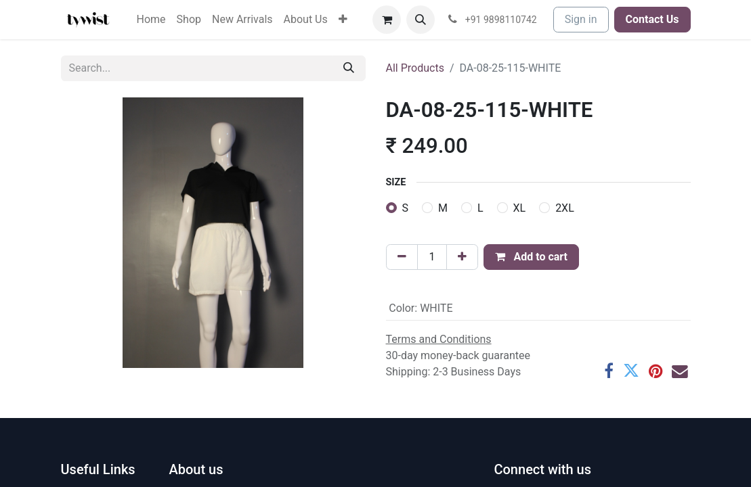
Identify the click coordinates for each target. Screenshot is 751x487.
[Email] (680, 371)
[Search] (349, 68)
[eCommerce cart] (386, 19)
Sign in (581, 19)
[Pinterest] (655, 371)
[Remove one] (402, 257)
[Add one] (462, 257)
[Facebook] (609, 371)
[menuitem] (151, 19)
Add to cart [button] (531, 256)
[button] (420, 19)
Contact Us (652, 19)
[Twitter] (631, 371)
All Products (415, 68)
